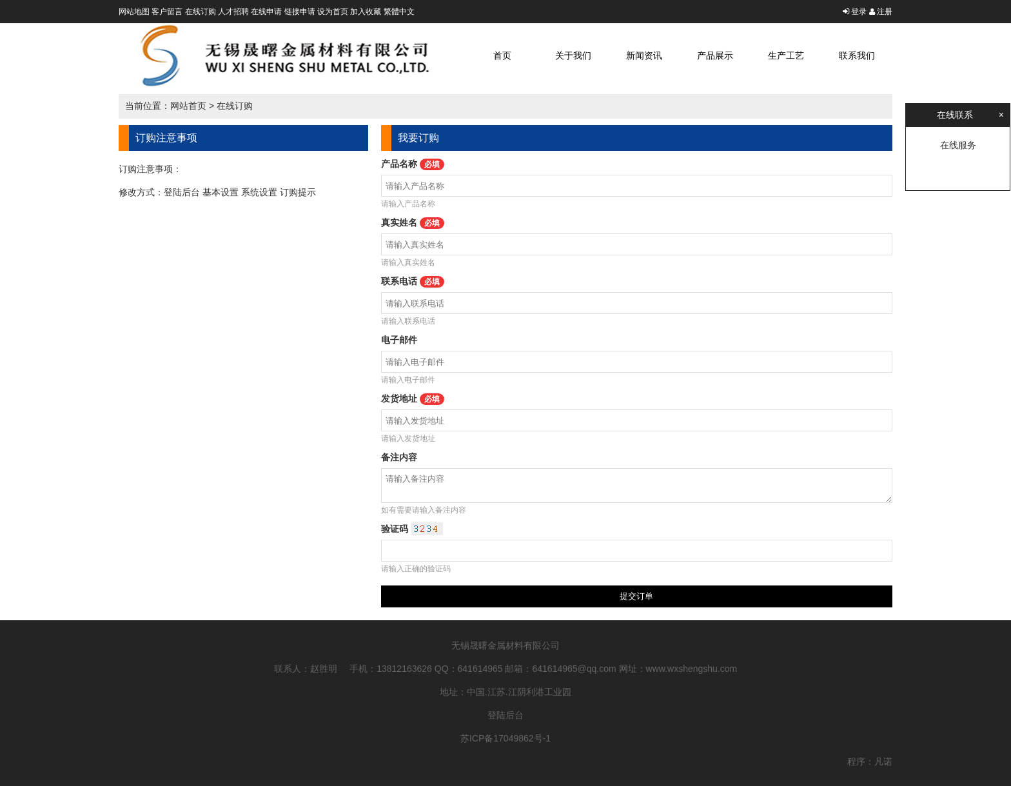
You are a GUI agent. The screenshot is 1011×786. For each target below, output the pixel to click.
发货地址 (412, 398)
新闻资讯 (644, 55)
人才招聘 (233, 11)
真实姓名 (412, 222)
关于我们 (573, 55)
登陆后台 (182, 192)
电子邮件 (399, 340)
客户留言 (167, 11)
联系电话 (412, 281)
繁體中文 (399, 11)
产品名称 (412, 164)
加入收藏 (365, 11)
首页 (502, 55)
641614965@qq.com (574, 668)
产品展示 (715, 55)
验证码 (412, 529)
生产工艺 (786, 55)
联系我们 (857, 55)
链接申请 (299, 11)
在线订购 (200, 11)
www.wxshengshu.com (692, 668)
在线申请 (266, 11)
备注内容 (399, 457)
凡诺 (883, 761)
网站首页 (188, 106)
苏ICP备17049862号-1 (505, 738)
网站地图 (134, 11)
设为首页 (332, 11)
